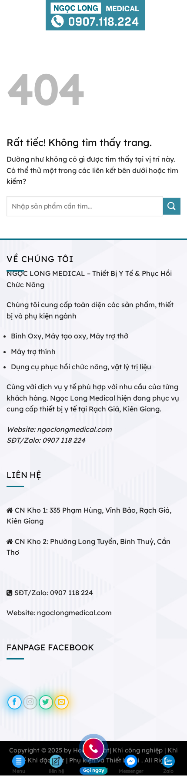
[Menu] (12, 15)
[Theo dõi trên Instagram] (30, 702)
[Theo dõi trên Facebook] (14, 702)
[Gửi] (171, 206)
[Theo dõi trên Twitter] (46, 702)
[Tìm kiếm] (177, 15)
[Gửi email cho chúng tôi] (61, 702)
